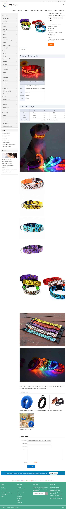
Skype (64, 1)
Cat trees (5, 37)
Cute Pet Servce (48, 10)
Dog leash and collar (6, 58)
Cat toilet (5, 34)
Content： (25, 449)
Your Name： (24, 443)
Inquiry (51, 1)
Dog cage (5, 21)
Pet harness (5, 77)
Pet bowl (4, 42)
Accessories (5, 110)
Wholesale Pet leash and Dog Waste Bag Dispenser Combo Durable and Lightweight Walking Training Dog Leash (44, 386)
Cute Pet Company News (36, 10)
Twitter (57, 1)
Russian (52, 480)
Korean (43, 480)
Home (14, 10)
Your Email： (24, 446)
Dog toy (4, 53)
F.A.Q (55, 10)
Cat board (5, 29)
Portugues (33, 480)
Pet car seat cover (6, 99)
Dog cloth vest (6, 83)
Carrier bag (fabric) (7, 91)
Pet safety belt (6, 107)
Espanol (19, 480)
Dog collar (55, 26)
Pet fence (5, 104)
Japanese (38, 480)
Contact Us (47, 1)
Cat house (5, 31)
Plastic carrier (6, 93)
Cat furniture (4, 23)
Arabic (48, 480)
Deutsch (14, 480)
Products (26, 10)
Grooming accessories (7, 126)
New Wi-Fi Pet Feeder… (7, 142)
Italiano (28, 480)
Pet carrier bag (5, 88)
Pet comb (5, 115)
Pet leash (5, 61)
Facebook (55, 1)
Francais (23, 480)
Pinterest (62, 1)
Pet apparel (4, 75)
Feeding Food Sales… (6, 140)
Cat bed (4, 26)
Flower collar (5, 69)
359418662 (5, 167)
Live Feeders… (5, 138)
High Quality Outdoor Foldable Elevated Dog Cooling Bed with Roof (34, 388)
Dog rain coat (5, 80)
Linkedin (60, 1)
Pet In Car (4, 96)
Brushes (4, 118)
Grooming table (6, 123)
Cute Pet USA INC (4, 494)
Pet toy (3, 50)
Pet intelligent (5, 48)
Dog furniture (4, 15)
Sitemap (2, 496)
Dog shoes (5, 85)
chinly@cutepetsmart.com (9, 165)
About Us (42, 1)
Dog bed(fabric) (6, 18)
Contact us (61, 10)
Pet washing (5, 120)
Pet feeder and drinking (7, 40)
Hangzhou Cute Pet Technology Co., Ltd (8, 492)
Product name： (24, 440)
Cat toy (4, 56)
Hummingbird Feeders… (7, 146)
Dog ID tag (5, 66)
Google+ (59, 1)
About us (20, 10)
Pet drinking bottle (6, 45)
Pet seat (4, 101)
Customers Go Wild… (6, 133)
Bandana (4, 72)
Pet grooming (5, 112)
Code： (25, 462)
